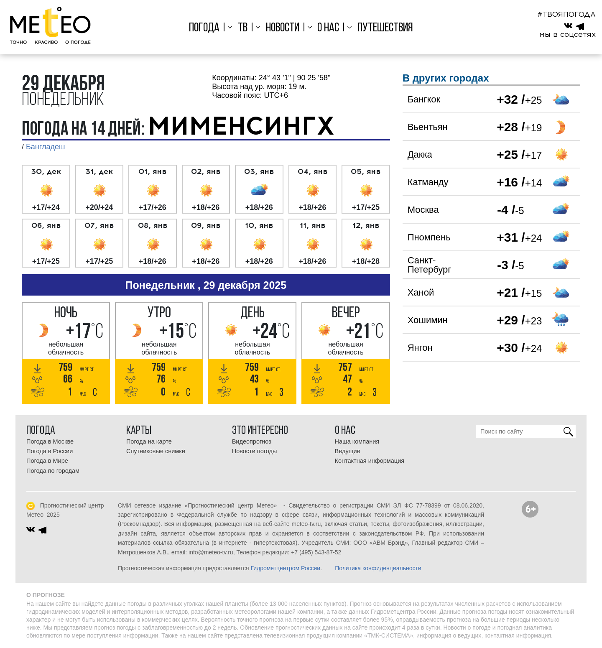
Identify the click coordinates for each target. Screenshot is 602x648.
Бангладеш (45, 147)
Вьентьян (428, 127)
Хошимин (428, 320)
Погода (204, 28)
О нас (328, 28)
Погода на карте (149, 441)
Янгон (420, 347)
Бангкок (424, 99)
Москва (423, 209)
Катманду (428, 182)
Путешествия (385, 28)
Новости (282, 28)
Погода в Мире (47, 460)
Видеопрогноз (251, 441)
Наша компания (357, 441)
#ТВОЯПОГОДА (566, 14)
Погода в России (49, 451)
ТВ (242, 28)
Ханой (421, 292)
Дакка (420, 154)
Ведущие (347, 451)
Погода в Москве (50, 441)
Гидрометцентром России (285, 568)
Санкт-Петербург (430, 265)
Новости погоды (254, 451)
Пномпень (429, 237)
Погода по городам (52, 470)
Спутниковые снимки (155, 451)
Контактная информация (370, 460)
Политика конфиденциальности (378, 568)
